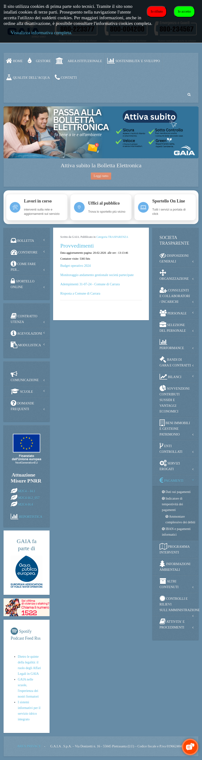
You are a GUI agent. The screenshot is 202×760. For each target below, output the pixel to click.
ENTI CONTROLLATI (171, 448)
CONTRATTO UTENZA (24, 318)
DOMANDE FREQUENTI (22, 405)
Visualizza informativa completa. (41, 32)
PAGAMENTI (172, 480)
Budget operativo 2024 (75, 265)
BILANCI (170, 376)
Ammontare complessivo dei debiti (180, 519)
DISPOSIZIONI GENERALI (174, 257)
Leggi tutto (101, 176)
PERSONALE (173, 313)
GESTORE (39, 60)
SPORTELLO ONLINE (22, 283)
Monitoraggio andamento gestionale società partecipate (96, 275)
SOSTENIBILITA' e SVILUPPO (133, 60)
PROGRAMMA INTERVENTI (175, 548)
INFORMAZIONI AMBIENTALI (175, 566)
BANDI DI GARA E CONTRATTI (175, 361)
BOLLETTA (22, 240)
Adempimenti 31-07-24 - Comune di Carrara (90, 284)
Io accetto (184, 11)
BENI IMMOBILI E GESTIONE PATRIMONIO (175, 427)
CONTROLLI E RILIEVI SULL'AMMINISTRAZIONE (179, 603)
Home (14, 60)
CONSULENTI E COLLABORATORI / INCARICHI (175, 295)
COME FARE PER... (23, 266)
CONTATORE (24, 252)
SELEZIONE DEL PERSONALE (173, 327)
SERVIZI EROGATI (170, 465)
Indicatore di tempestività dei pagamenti (172, 504)
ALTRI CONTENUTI (169, 583)
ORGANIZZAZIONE (174, 275)
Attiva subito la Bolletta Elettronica (100, 165)
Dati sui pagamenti (176, 492)
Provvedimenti (77, 246)
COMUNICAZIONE (25, 376)
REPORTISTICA (30, 517)
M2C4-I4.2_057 (29, 498)
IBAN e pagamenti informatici (176, 531)
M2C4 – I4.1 (26, 491)
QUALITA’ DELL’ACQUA (28, 77)
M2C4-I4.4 (25, 504)
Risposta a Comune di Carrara (80, 293)
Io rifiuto (157, 11)
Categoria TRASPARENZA (112, 237)
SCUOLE (22, 391)
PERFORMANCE (172, 344)
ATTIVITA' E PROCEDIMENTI (172, 623)
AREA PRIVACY (29, 746)
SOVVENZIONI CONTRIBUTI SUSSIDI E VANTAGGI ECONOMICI (174, 399)
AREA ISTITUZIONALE (79, 60)
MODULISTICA (26, 345)
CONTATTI (66, 77)
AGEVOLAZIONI (26, 333)
